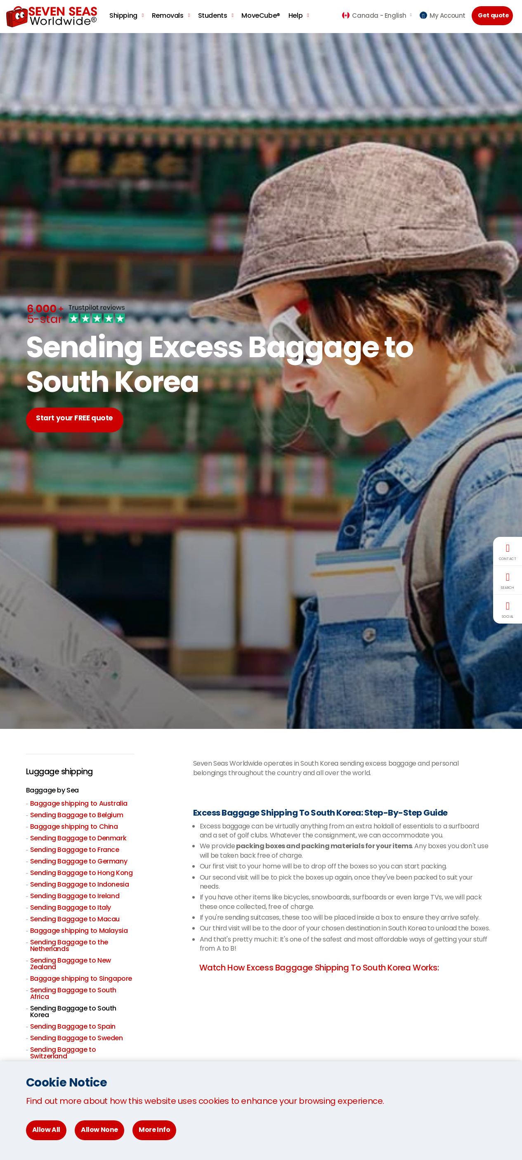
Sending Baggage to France (74, 849)
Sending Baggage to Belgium (76, 815)
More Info (154, 1129)
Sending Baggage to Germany (79, 861)
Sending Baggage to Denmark (78, 838)
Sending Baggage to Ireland (75, 896)
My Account (442, 15)
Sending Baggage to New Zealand (70, 964)
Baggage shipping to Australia (79, 803)
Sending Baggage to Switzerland (63, 1053)
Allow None (99, 1129)
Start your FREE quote (78, 420)
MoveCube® (260, 15)
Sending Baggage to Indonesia (79, 884)
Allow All (46, 1129)
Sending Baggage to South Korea (73, 1011)
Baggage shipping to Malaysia (79, 930)
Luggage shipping (61, 772)
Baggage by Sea (52, 790)
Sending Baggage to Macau (75, 919)
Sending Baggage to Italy (70, 907)
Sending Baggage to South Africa (73, 993)
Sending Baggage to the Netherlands (69, 945)
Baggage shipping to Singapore (81, 978)
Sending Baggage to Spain (73, 1026)
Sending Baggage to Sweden (76, 1038)
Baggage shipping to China (74, 826)
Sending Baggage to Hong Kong (81, 873)
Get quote (495, 16)
